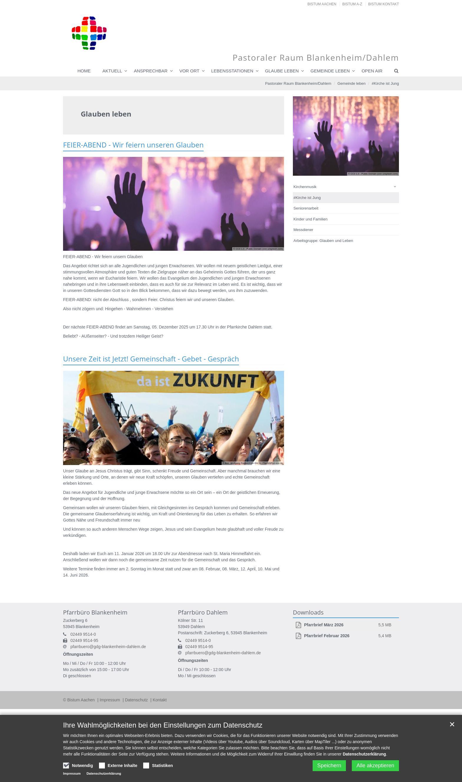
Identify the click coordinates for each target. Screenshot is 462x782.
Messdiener (303, 230)
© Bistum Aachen (79, 700)
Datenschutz (137, 700)
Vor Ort (189, 70)
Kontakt (159, 700)
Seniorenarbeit (306, 208)
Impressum (110, 700)
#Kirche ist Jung (385, 83)
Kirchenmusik (304, 187)
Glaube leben (282, 70)
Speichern (329, 765)
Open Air (372, 70)
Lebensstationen (232, 70)
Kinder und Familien (310, 219)
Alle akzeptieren (375, 765)
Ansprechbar (150, 70)
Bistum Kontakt (383, 4)
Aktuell (112, 70)
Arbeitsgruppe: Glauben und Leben (323, 240)
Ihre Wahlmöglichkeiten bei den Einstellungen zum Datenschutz (163, 725)
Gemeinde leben (330, 70)
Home (84, 70)
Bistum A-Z (352, 4)
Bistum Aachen (322, 4)
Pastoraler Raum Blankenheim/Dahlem (298, 83)
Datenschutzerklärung (364, 754)
